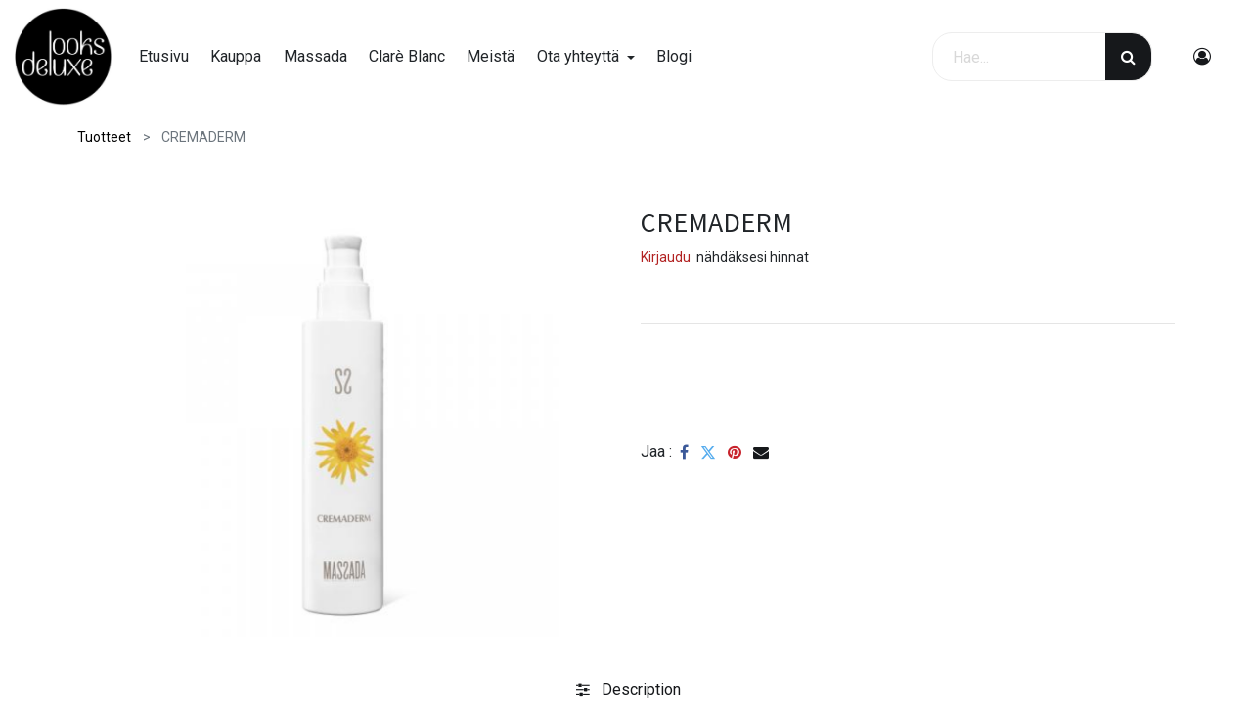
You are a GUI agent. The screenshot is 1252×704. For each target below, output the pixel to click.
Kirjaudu (666, 257)
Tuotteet (104, 137)
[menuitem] (164, 56)
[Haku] (1128, 56)
